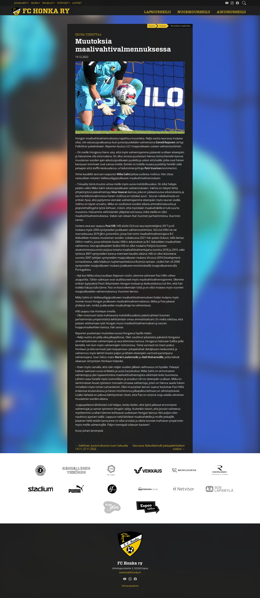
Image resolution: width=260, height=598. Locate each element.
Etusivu (152, 25)
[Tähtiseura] (112, 470)
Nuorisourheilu (193, 12)
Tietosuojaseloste (130, 585)
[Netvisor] (184, 488)
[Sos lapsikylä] (219, 488)
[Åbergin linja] (148, 488)
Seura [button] (34, 2)
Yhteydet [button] (62, 2)
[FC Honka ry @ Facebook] (237, 3)
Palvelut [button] (47, 2)
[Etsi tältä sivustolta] (244, 3)
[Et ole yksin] (112, 507)
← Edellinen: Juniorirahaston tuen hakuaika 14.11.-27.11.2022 (101, 447)
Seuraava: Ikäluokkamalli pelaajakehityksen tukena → (158, 447)
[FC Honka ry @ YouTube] (226, 3)
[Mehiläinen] (184, 470)
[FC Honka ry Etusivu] (41, 11)
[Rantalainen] (219, 470)
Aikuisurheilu (231, 12)
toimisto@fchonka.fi (130, 572)
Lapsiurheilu (157, 12)
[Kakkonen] (40, 470)
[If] (112, 488)
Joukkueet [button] (20, 2)
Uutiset (77, 2)
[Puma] (76, 488)
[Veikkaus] (148, 470)
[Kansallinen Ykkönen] (76, 470)
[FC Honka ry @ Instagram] (232, 3)
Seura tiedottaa (88, 34)
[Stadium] (40, 488)
